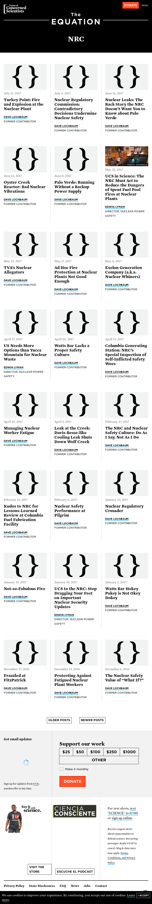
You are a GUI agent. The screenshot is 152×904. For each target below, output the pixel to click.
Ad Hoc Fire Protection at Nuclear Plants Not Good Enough (75, 274)
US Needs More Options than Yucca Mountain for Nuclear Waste (25, 352)
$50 (80, 752)
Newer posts (92, 720)
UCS (36, 783)
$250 (111, 752)
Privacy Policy (14, 886)
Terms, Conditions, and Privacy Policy (121, 858)
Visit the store (36, 869)
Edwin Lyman (115, 206)
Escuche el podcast (75, 871)
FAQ (63, 886)
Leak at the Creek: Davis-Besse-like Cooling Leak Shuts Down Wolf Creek (73, 435)
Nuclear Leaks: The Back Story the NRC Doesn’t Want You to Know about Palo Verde (125, 109)
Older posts (59, 720)
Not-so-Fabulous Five (24, 589)
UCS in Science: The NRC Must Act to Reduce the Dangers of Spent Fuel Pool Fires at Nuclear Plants (124, 187)
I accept (143, 895)
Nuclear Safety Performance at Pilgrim (69, 511)
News (75, 886)
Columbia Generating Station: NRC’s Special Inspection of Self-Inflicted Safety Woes (126, 354)
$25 (66, 752)
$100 (95, 752)
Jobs (87, 886)
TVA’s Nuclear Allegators (17, 269)
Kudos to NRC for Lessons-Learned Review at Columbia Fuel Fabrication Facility (23, 515)
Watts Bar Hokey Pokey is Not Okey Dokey (122, 593)
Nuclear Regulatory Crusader (124, 508)
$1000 (129, 752)
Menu (145, 5)
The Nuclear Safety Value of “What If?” (124, 677)
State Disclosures (42, 886)
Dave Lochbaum (15, 116)
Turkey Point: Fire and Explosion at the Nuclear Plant (23, 104)
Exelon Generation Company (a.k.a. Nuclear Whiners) (123, 272)
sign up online (122, 818)
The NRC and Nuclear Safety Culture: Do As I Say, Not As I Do (126, 432)
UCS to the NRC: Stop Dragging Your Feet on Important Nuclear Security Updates (75, 598)
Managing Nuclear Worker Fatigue (22, 430)
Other (99, 760)
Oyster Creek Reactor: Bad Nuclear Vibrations (25, 187)
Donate (130, 5)
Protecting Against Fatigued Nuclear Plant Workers (72, 680)
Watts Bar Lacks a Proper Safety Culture (71, 350)
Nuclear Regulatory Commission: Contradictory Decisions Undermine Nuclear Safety (75, 109)
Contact (101, 886)
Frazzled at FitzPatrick (15, 677)
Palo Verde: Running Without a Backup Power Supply (74, 187)
